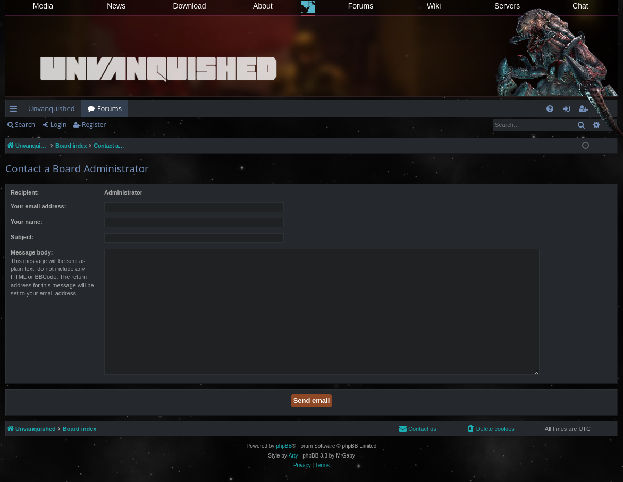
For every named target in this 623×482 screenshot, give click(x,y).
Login (58, 124)
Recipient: (25, 192)
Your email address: (38, 206)
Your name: (27, 221)
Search (25, 124)
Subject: (22, 237)
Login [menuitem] (568, 110)
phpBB (284, 446)
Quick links (16, 110)
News (116, 6)
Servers (507, 6)
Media (43, 6)
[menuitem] (550, 108)
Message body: (32, 252)
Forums (360, 6)
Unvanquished (51, 108)
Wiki (434, 6)
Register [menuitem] (585, 110)
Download (189, 6)
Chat (580, 6)
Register (94, 124)
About (263, 6)
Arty (293, 456)
